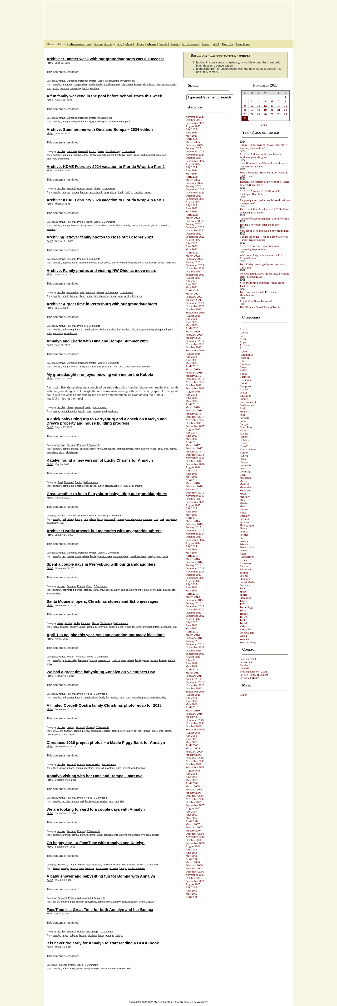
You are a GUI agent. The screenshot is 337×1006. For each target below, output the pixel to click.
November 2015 (195, 495)
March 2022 (193, 255)
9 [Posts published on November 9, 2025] (245, 105)
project (126, 768)
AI (241, 335)
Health (70, 656)
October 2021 (193, 271)
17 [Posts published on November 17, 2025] (251, 109)
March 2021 (193, 293)
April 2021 (192, 290)
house (137, 262)
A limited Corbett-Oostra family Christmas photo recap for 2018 (104, 705)
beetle (66, 296)
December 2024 (195, 151)
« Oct (264, 125)
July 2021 (191, 280)
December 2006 (195, 833)
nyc (143, 835)
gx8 (140, 731)
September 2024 (195, 160)
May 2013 (191, 590)
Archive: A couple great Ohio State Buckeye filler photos (260, 192)
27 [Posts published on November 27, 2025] (272, 114)
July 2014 (191, 546)
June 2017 (191, 435)
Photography (247, 525)
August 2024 (193, 164)
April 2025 (192, 138)
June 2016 (191, 473)
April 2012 (192, 631)
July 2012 (191, 622)
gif (135, 731)
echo (120, 627)
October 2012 (193, 612)
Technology (106, 623)
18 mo (56, 868)
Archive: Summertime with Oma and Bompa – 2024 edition (100, 129)
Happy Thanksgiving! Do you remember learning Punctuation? (263, 146)
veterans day (53, 593)
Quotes (244, 550)
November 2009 (195, 723)
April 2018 (192, 404)
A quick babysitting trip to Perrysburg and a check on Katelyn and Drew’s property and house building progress (107, 421)
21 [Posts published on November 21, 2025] (278, 109)
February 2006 (194, 865)
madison (132, 901)
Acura (243, 329)
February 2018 (194, 410)
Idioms (244, 462)
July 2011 (191, 659)
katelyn (138, 84)
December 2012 (195, 606)
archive (66, 801)
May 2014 (191, 552)
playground (161, 329)
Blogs (243, 367)
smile (165, 556)
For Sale (244, 417)
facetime (136, 627)
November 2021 (195, 268)
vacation (94, 88)
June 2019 (191, 359)
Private (244, 544)
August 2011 (193, 656)
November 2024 (195, 154)
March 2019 (193, 369)
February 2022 (194, 258)
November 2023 (195, 192)
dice (86, 519)
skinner (142, 901)
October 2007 (193, 802)
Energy (244, 398)
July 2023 (191, 205)
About (61, 44)
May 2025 (191, 135)
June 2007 (191, 814)
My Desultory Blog (242, 17)
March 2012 (193, 634)
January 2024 (193, 186)
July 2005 (191, 887)
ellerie (92, 84)
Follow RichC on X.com (254, 674)
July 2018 (191, 394)
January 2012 (193, 641)
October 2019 (193, 347)
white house (70, 333)
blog (119, 44)
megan (113, 296)
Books (243, 373)
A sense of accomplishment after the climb (264, 218)
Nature (243, 509)
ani (61, 731)
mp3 (175, 627)
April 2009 (192, 745)
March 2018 (193, 407)
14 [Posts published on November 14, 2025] (278, 105)
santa (64, 734)
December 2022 (195, 227)
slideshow (52, 158)
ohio (133, 329)
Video (101, 80)
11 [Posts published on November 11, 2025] (258, 105)
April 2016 (192, 479)
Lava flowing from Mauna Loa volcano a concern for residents (263, 165)
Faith (243, 408)
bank (72, 768)
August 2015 (193, 505)
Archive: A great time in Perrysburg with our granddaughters (102, 304)
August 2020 (193, 315)
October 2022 (193, 233)
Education (245, 395)
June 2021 (191, 284)
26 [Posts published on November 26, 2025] (265, 114)
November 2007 (195, 798)
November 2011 (195, 647)
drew (84, 84)
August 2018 (193, 391)
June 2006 (191, 852)
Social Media (129, 864)
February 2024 (194, 183)
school (155, 835)
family (99, 84)
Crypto (244, 389)
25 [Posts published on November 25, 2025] (258, 114)
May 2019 (191, 363)
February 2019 (194, 372)
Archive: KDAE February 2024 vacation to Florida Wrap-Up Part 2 (106, 167)
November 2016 (195, 457)
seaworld (163, 225)
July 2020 (191, 318)
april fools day (70, 660)
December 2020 (195, 303)
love (125, 486)
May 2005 (191, 893)
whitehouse (72, 452)
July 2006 (191, 849)
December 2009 (195, 719)
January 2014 (193, 565)
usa (174, 262)
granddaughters (112, 84)
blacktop (83, 262)
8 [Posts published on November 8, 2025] (285, 101)
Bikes (243, 360)
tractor (85, 88)
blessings (83, 660)
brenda (84, 192)
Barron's (227, 44)
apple (65, 935)
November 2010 (195, 685)
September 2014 (195, 539)
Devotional (243, 44)
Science (244, 575)
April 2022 (192, 252)
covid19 (113, 627)
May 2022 (191, 249)
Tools (243, 619)
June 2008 (191, 776)
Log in (243, 694)
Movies (244, 503)
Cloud (243, 383)
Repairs (244, 566)
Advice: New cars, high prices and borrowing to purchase (260, 247)
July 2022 (191, 243)
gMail (128, 44)
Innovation (246, 465)
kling (124, 901)
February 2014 (194, 562)
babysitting (68, 329)
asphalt (66, 262)
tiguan (150, 901)
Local (243, 474)
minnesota (105, 968)
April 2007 (192, 821)
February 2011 (194, 675)
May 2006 (191, 855)
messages (166, 627)
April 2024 (192, 176)
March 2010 (193, 710)
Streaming (245, 597)
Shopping (245, 578)
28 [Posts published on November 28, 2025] (278, 114)
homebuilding (126, 262)
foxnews (114, 868)
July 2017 (191, 432)
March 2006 (193, 862)
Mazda (243, 480)
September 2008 (195, 767)
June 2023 (191, 208)
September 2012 (195, 615)
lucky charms (135, 486)
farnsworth (110, 519)
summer (65, 88)
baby (65, 968)
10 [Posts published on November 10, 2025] (251, 105)
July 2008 (191, 773)
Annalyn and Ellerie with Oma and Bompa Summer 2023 (97, 341)
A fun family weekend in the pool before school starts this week (104, 96)
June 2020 (191, 321)
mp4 (142, 155)
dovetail (100, 768)
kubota (81, 411)
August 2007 (193, 808)
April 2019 (192, 366)
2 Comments (151, 864)
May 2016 (191, 476)
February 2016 (194, 486)
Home (50, 44)
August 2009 (193, 732)
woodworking (138, 768)
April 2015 (192, 517)
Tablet (243, 600)
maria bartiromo (136, 868)
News (98, 864)
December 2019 (195, 340)
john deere (127, 84)
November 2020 (195, 306)
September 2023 (195, 198)
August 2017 (193, 429)
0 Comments (128, 80)
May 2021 (191, 287)
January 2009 (193, 754)
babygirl (74, 935)
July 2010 (191, 697)
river (62, 523)
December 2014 (195, 530)
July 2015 (191, 508)
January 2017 (193, 451)
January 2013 (193, 603)
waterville (58, 333)
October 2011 (193, 650)
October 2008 (193, 764)
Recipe (244, 559)
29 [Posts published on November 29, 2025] (285, 114)
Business (62, 864)
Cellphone (245, 379)
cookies (106, 731)
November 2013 (195, 571)
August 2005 (193, 884)
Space (243, 591)
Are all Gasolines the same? (256, 301)
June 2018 (191, 397)
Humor (244, 452)
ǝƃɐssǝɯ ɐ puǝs (80, 44)
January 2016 (193, 489)
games (120, 519)
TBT (242, 604)
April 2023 (192, 214)
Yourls (163, 44)
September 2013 (195, 577)
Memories (72, 80)
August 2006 (193, 846)
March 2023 (193, 217)
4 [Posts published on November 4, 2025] (258, 101)
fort (108, 697)
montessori (134, 835)
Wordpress (202, 1002)
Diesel (70, 407)
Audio (77, 623)
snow (115, 968)
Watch (243, 635)
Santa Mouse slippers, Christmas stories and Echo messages (102, 601)
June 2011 (191, 663)
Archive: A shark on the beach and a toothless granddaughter (260, 155)
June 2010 (191, 701)
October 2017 (193, 423)
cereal (85, 486)
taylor (135, 296)
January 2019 (193, 375)
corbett (115, 731)
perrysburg (148, 329)
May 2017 (191, 438)
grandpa (110, 935)
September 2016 (195, 464)
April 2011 (192, 669)
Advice (244, 332)
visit (122, 801)
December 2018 (195, 378)
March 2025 (193, 141)
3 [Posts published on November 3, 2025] (252, 101)
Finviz (206, 44)
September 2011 (195, 653)
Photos (92, 80)
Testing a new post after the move (259, 224)
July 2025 (191, 129)
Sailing (244, 572)
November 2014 (195, 533)
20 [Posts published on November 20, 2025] (272, 109)
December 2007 (195, 795)
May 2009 (191, 742)
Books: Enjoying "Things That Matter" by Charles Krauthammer (264, 238)
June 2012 (191, 625)
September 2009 (195, 729)
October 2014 (193, 536)
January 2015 (193, 527)
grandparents (111, 835)
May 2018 (191, 400)
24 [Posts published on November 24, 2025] (251, 114)
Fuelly (175, 44)
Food (60, 482)
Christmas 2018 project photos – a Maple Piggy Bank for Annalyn (106, 742)
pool (127, 121)
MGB (243, 493)
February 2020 (194, 334)
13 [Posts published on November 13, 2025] (272, 105)
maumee (147, 519)
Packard (244, 518)
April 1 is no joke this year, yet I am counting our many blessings (106, 635)
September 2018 (195, 388)
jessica (154, 660)
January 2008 (193, 792)
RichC (108, 44)
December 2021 (195, 265)
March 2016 (193, 483)
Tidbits (244, 613)
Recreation (246, 563)
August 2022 (193, 239)
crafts (78, 556)
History (244, 433)
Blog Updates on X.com (253, 671)
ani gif (56, 901)
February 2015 (194, 524)
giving (95, 801)
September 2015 (195, 502)
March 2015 (193, 520)
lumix (154, 731)
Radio (243, 553)
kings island (149, 84)
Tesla (243, 610)
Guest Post (246, 427)
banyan (67, 192)
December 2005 (195, 871)
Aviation (245, 357)
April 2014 (192, 555)
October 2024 (193, 157)
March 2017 (193, 445)
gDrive (140, 44)
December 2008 (195, 757)
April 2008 (192, 783)
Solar (243, 588)
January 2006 (193, 868)
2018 (55, 731)
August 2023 (193, 201)
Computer (245, 386)
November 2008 (195, 761)
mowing (97, 411)
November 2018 (195, 382)
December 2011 (195, 644)
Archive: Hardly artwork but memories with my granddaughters (104, 531)
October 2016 (193, 460)
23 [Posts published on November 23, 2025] (245, 114)
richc (154, 225)
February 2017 (194, 448)
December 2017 (195, 416)
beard (75, 262)
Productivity (247, 547)
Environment (247, 405)
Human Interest (86, 864)
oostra (56, 88)
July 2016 (191, 470)
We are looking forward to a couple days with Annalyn (96, 809)
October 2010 (193, 688)
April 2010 (192, 707)
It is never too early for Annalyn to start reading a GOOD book (103, 943)
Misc (82, 292)
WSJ (216, 44)
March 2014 (193, 558)
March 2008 (193, 786)
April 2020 (192, 328)
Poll (242, 537)
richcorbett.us (247, 662)
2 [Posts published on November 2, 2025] (245, 101)
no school (171, 84)
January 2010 (193, 716)
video (129, 968)
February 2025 (194, 145)
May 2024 (191, 173)
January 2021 (193, 299)
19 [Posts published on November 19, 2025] (265, 109)
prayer (50, 664)
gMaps (151, 44)
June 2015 (191, 511)
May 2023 (191, 211)
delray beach (96, 192)
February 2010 (194, 713)
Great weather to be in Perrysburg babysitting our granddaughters (107, 494)
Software (245, 585)
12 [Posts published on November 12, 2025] (265, 105)
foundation (109, 448)
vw (140, 296)
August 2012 (193, 618)
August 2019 (193, 353)
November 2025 (195, 116)
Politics (244, 534)
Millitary (245, 496)
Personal (83, 80)
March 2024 (193, 179)
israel (145, 262)
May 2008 (191, 779)
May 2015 (191, 514)
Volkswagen (111, 292)
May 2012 (191, 628)
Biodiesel (245, 364)
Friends (72, 864)
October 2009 (193, 726)
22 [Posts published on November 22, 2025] (285, 109)
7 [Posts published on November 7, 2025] (279, 101)
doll (82, 801)
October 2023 (193, 195)
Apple (243, 341)
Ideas (243, 458)
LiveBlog (245, 471)
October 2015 (193, 498)
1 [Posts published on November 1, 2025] (285, 97)
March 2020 (193, 331)
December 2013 (195, 568)
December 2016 (195, 454)
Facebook (245, 665)
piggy (118, 768)
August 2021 (193, 277)
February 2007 (194, 827)
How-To (244, 446)
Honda (243, 443)
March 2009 (193, 748)
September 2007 (195, 805)
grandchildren (104, 556)
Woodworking (112, 80)
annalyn (57, 84)
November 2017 (195, 419)
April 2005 (192, 896)
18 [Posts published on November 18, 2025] (258, 109)
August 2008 (193, 770)
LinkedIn (245, 668)
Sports (243, 594)
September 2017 (195, 426)
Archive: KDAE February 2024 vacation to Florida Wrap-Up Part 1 (106, 200)
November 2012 (195, 609)
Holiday (70, 727)
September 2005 (195, 881)
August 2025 (193, 126)
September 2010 (195, 691)
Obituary (245, 515)
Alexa (60, 623)
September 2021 (195, 274)
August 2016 (193, 467)
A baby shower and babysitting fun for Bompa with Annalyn (101, 876)
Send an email (248, 658)
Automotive (72, 292)
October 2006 (193, 839)
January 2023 (193, 224)
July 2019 (191, 356)
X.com (98, 44)
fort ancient (92, 366)
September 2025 (195, 122)
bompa (77, 84)
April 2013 (192, 593)
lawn (89, 411)
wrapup (148, 192)
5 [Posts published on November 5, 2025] (265, 101)
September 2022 (195, 236)
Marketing (246, 477)
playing (166, 590)
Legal (243, 468)
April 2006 (192, 858)
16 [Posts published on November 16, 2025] (245, 109)
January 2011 (193, 678)
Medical (244, 484)
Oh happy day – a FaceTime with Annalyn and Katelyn (96, 843)
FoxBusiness (190, 44)
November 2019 (195, 344)
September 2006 (195, 843)
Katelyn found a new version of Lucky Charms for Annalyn (100, 460)
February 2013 (194, 599)
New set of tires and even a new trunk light (264, 230)
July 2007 (191, 811)
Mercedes (245, 490)
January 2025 (193, 148)
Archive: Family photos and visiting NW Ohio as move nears (101, 270)
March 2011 (193, 672)
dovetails (110, 768)
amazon (64, 627)
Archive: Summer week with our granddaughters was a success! (105, 59)
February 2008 (194, 789)
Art (64, 556)
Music (243, 506)
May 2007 (191, 817)
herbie (90, 296)
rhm (117, 801)
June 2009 (191, 738)
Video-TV (245, 629)
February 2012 (194, 637)
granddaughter (69, 411)
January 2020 (193, 337)
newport (161, 84)
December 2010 (195, 682)
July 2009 (191, 735)
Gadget (244, 424)
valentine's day (158, 697)
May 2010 (191, 704)
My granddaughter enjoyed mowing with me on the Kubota (100, 374)
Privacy (244, 540)
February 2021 (194, 296)
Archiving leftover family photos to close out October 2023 (100, 237)
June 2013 (191, 587)
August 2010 (193, 694)
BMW (243, 370)
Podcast (244, 531)
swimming (75, 88)
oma (49, 88)
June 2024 (191, 170)
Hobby (243, 436)
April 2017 (192, 442)
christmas (96, 731)
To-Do (243, 616)
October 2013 (193, 574)
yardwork (113, 411)
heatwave (120, 155)
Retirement (246, 569)
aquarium (68, 84)
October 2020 (193, 309)
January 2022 (193, 261)
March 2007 (193, 824)
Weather (102, 515)
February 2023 (194, 220)
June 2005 (191, 890)
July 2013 (191, 584)
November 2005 (195, 874)
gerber (145, 660)
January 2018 (193, 413)
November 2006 (195, 836)
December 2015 (195, 492)
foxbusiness (102, 868)
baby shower (77, 901)
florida (121, 192)
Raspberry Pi (247, 556)
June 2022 (191, 246)
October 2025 (193, 119)
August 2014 (193, 543)
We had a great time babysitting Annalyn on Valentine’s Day (101, 672)
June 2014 (191, 549)
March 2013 (193, 596)
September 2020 (195, 312)
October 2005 (193, 877)
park (162, 519)
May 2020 (191, 325)
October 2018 (193, 385)
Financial (245, 411)
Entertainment (248, 402)
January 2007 (193, 830)
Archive (61, 80)
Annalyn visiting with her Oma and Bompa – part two (95, 776)
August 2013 (193, 580)
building (84, 448)
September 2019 (195, 350)
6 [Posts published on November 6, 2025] (272, 101)
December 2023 (195, 189)
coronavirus (101, 627)
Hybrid (244, 455)
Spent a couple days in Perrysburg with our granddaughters (101, 564)
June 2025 (191, 132)
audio (82, 627)
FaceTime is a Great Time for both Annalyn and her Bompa (100, 910)
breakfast (76, 486)
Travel (101, 151)
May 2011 (191, 666)
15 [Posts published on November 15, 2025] (285, 105)
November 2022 (195, 230)
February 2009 (194, 751)
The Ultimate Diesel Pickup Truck (259, 307)
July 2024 (191, 167)
